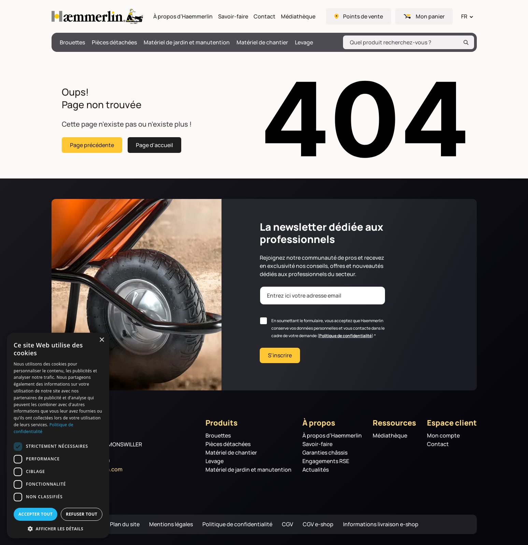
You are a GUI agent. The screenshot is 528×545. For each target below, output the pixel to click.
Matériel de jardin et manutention (187, 42)
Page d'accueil (154, 144)
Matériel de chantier (262, 42)
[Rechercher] (466, 42)
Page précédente (92, 144)
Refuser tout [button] (81, 514)
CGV (287, 524)
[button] (58, 528)
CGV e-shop (318, 524)
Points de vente (363, 16)
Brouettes (72, 42)
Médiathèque (298, 16)
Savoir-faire (233, 16)
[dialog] (58, 435)
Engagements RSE (325, 461)
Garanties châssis (324, 452)
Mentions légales (171, 524)
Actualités (315, 469)
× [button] (101, 340)
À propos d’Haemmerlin (183, 16)
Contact (264, 16)
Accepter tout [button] (35, 514)
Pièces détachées (114, 42)
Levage (304, 42)
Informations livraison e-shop (380, 524)
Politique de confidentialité (345, 336)
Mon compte (443, 435)
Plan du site (125, 524)
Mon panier (430, 16)
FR (464, 16)
